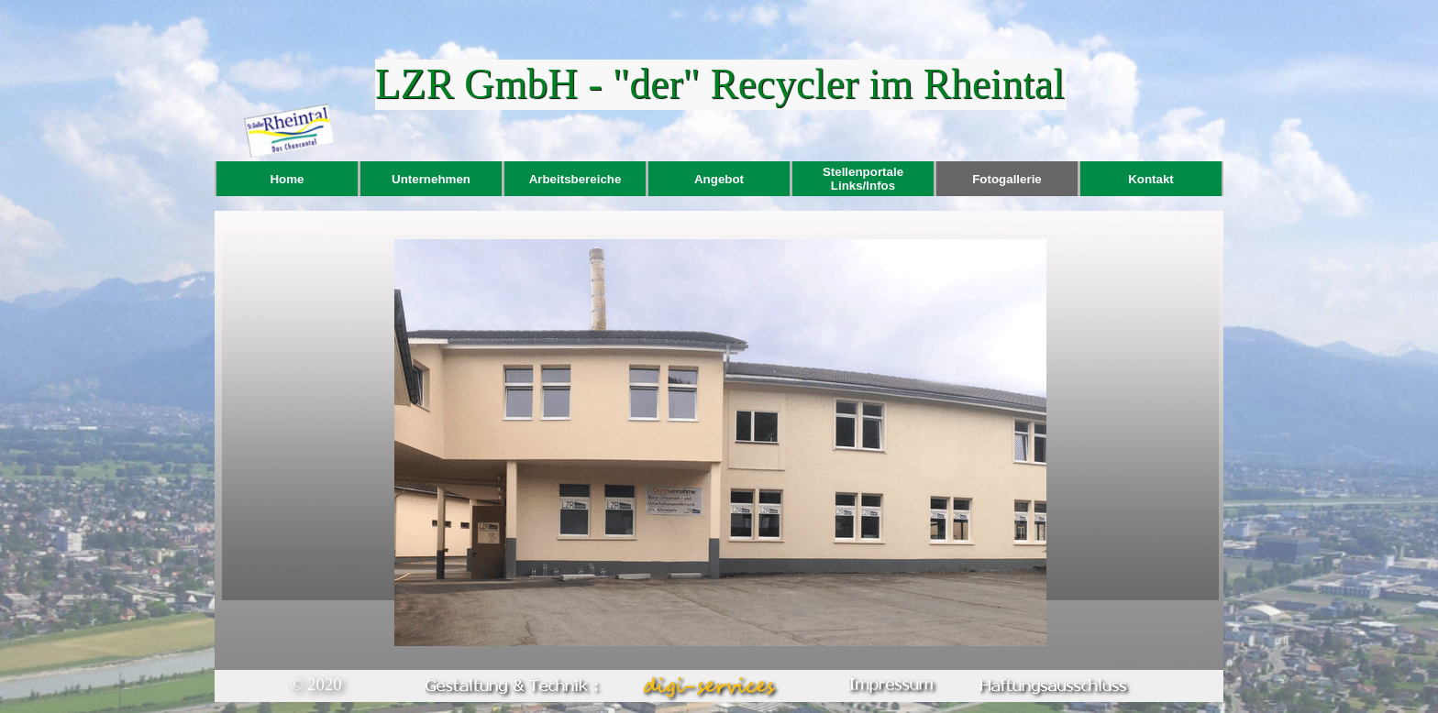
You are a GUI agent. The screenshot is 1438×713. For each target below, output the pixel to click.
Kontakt (1151, 179)
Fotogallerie (1007, 179)
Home (287, 179)
